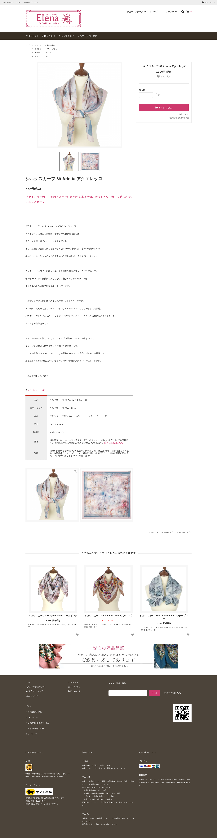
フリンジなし (52, 49)
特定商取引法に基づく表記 (179, 118)
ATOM (34, 714)
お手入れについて (36, 390)
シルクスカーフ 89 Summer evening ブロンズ (108, 615)
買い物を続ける (184, 532)
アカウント (208, 2)
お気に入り (164, 76)
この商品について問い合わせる (161, 532)
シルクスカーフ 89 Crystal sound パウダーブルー (164, 617)
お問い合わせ (48, 36)
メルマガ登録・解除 (88, 36)
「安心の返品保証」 (107, 795)
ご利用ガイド (32, 36)
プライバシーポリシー (35, 723)
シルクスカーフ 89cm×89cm (45, 45)
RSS (27, 714)
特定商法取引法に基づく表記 (38, 718)
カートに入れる (164, 107)
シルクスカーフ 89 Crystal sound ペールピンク (53, 615)
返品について (184, 114)
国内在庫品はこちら (113, 443)
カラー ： (38, 53)
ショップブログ (66, 36)
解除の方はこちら (172, 693)
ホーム (27, 45)
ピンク (48, 53)
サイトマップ (31, 727)
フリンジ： (39, 49)
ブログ (28, 705)
